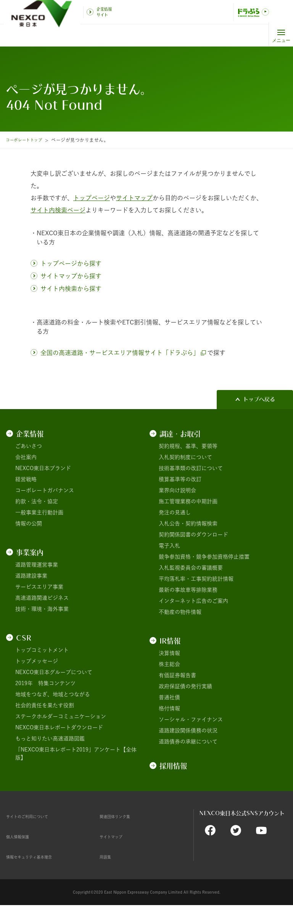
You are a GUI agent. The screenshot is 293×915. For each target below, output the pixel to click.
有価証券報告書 (177, 675)
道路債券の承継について (188, 741)
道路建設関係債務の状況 (188, 730)
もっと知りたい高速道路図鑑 (50, 738)
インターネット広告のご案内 (193, 601)
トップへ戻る (259, 399)
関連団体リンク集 (121, 816)
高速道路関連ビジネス (42, 597)
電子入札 (169, 545)
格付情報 (169, 708)
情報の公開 (28, 523)
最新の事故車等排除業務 (188, 589)
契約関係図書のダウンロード (193, 534)
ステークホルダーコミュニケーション (60, 716)
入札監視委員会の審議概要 (191, 567)
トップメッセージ (36, 661)
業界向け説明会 (177, 490)
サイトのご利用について (35, 816)
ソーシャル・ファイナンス (191, 719)
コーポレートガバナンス (44, 490)
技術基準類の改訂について (191, 468)
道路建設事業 (31, 575)
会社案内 (26, 457)
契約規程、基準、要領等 (188, 446)
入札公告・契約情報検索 (188, 523)
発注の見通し (175, 512)
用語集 (108, 856)
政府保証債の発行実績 (185, 686)
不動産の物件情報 (180, 612)
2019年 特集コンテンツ (45, 683)
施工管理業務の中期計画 (188, 501)
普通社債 (169, 697)
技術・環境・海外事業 (42, 609)
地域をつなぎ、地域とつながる (52, 694)
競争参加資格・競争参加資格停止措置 (204, 556)
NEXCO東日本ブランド (43, 468)
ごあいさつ (28, 446)
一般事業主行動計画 (39, 512)
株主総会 (169, 664)
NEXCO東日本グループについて (53, 672)
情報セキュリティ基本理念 (38, 856)
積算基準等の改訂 (180, 479)
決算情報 (169, 653)
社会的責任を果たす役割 (44, 705)
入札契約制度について (185, 457)
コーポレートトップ (27, 140)
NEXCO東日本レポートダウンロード (59, 727)
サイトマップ (116, 836)
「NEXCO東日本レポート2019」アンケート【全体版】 (76, 753)
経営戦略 (26, 479)
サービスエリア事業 (39, 586)
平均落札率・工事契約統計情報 (196, 578)
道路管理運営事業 (36, 564)
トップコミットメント (42, 650)
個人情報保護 (22, 836)
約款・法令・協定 (36, 501)
